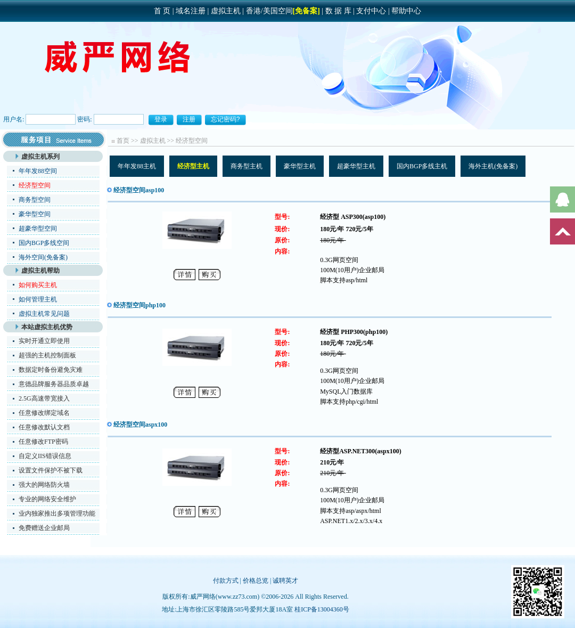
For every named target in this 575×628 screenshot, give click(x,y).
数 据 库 (338, 11)
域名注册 (191, 11)
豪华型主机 (300, 166)
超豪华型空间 (38, 228)
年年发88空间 (38, 171)
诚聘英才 (285, 580)
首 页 (162, 11)
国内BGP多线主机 (422, 166)
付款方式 (226, 580)
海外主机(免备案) (493, 166)
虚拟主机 (226, 11)
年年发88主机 (137, 166)
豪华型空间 (35, 214)
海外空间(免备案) (43, 257)
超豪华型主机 (356, 166)
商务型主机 (246, 166)
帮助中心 (406, 11)
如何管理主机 (38, 299)
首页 (123, 140)
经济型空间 (192, 140)
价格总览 (255, 580)
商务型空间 (35, 199)
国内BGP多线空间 (44, 243)
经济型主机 (193, 166)
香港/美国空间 (269, 11)
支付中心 (371, 11)
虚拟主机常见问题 (44, 313)
